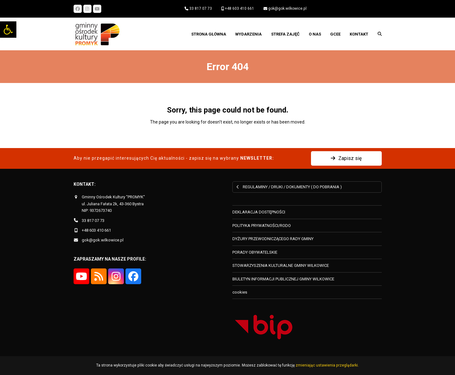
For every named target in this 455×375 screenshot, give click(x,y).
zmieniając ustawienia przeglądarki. (327, 365)
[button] (8, 29)
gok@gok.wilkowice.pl (287, 8)
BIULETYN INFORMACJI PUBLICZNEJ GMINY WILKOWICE (283, 279)
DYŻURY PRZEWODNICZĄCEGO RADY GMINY (273, 238)
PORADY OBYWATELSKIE (254, 252)
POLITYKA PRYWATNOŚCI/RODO (261, 225)
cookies (239, 292)
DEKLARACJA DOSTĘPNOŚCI (258, 212)
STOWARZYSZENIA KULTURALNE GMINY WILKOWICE (280, 265)
